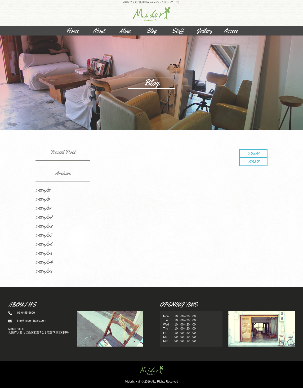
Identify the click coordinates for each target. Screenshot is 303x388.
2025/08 (44, 226)
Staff (178, 30)
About (99, 30)
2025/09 (44, 217)
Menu (125, 30)
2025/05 (44, 253)
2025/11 (42, 199)
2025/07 (44, 235)
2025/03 (44, 271)
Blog (151, 30)
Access (231, 30)
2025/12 (43, 190)
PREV (253, 153)
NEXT (253, 161)
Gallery (204, 30)
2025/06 (44, 244)
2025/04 (44, 262)
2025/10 (43, 208)
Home (72, 30)
